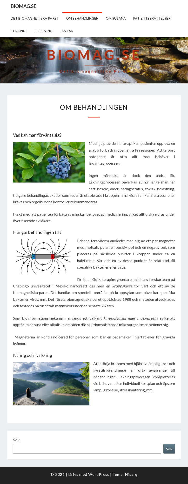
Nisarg (131, 474)
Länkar (66, 31)
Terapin (18, 31)
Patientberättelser (151, 18)
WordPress (98, 474)
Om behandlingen (82, 18)
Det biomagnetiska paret (35, 18)
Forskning (43, 31)
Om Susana (116, 18)
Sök (16, 439)
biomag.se (23, 6)
